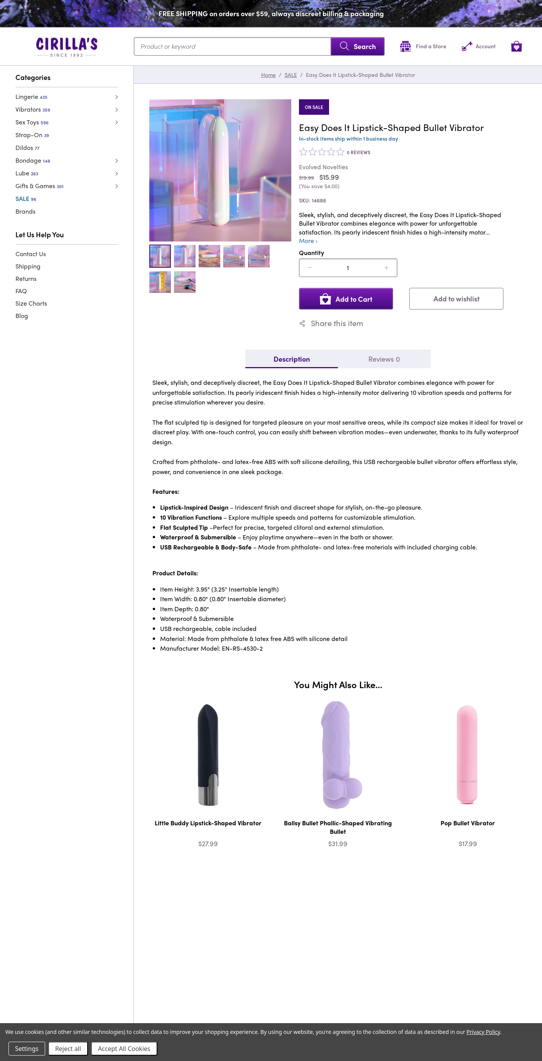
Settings (27, 1048)
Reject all (68, 1048)
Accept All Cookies (124, 1048)
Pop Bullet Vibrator (468, 822)
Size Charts (31, 303)
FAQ (21, 290)
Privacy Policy (483, 1031)
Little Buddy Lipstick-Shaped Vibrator (208, 822)
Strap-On (32, 134)
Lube (26, 172)
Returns (26, 278)
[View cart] (516, 46)
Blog (21, 315)
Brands (25, 211)
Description (292, 359)
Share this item (331, 323)
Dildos (27, 147)
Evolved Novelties (323, 167)
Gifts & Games (39, 185)
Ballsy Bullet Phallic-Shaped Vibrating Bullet (338, 827)
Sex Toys (32, 121)
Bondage (32, 160)
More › (308, 240)
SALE (25, 198)
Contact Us (30, 253)
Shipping (28, 266)
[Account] (479, 46)
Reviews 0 (384, 359)
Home (268, 74)
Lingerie (31, 96)
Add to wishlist (457, 298)
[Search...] (259, 46)
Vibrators (32, 109)
